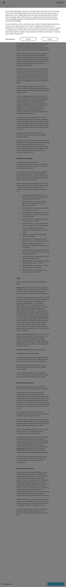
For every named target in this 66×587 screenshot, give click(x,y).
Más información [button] (10, 39)
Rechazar (28, 39)
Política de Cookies (18, 19)
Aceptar (50, 39)
